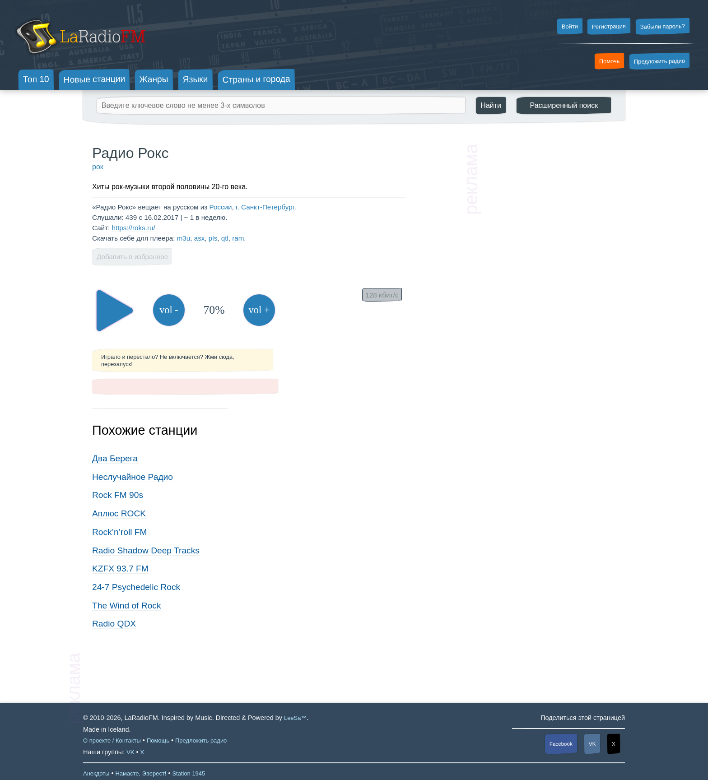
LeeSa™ (295, 718)
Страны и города (256, 79)
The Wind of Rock (126, 605)
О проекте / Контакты (112, 740)
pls (213, 238)
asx (199, 238)
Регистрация (609, 26)
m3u (184, 238)
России (220, 207)
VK (592, 744)
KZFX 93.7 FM (120, 568)
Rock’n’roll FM (119, 532)
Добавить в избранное (132, 256)
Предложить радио (659, 61)
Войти (569, 26)
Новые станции (94, 79)
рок (97, 167)
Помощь (158, 740)
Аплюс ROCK (119, 513)
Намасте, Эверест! (140, 773)
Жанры (154, 79)
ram (238, 238)
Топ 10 (36, 79)
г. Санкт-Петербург (265, 207)
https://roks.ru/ (133, 228)
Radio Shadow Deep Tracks (146, 550)
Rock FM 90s (117, 495)
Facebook (561, 744)
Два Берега (115, 458)
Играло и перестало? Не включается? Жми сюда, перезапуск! (167, 360)
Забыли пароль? (662, 26)
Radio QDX (114, 623)
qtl (224, 238)
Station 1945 (188, 773)
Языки (195, 79)
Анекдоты (96, 773)
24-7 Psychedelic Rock (136, 587)
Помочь (609, 61)
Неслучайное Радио (132, 477)
